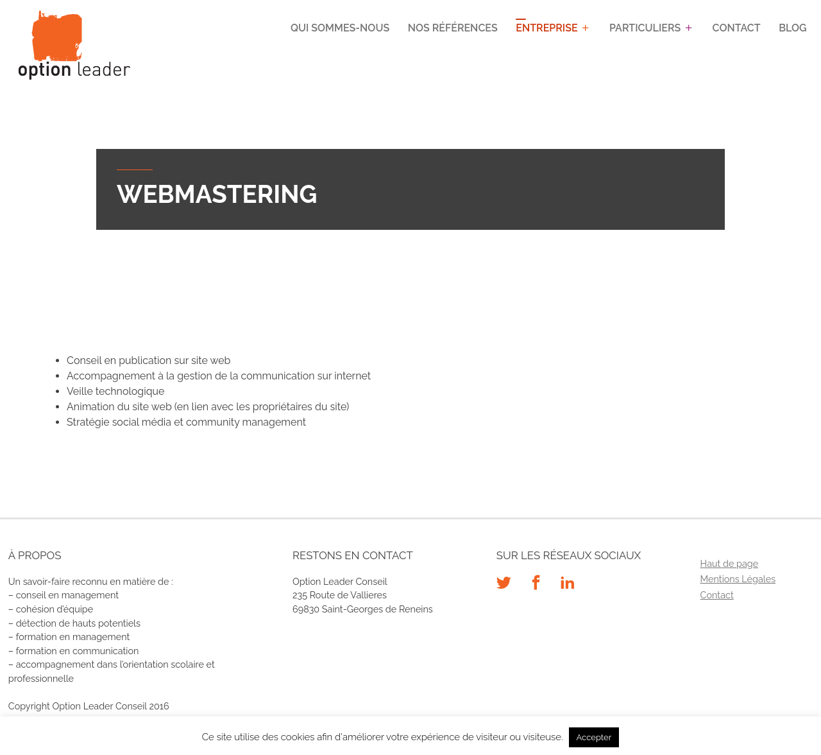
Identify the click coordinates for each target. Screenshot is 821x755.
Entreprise (546, 28)
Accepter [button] (594, 737)
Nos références (453, 28)
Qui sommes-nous (340, 28)
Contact (737, 28)
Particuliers (645, 28)
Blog (792, 28)
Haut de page (729, 563)
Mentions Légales (738, 578)
